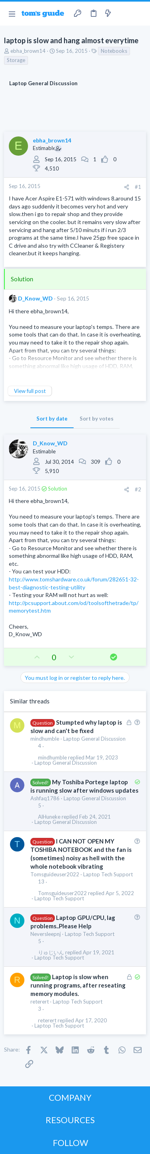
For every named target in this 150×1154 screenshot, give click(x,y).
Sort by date (52, 418)
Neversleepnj (45, 934)
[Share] (126, 187)
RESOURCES (70, 1120)
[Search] (139, 13)
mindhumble (44, 738)
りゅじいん (51, 952)
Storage (16, 60)
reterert (39, 1001)
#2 (138, 489)
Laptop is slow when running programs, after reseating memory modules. (78, 985)
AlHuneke (49, 816)
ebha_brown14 (28, 51)
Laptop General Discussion (94, 738)
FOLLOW (70, 1143)
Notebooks (114, 51)
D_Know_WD (35, 298)
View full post (30, 391)
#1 (138, 187)
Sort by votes (97, 418)
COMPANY (70, 1097)
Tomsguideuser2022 (54, 874)
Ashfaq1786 (45, 798)
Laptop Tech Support (108, 874)
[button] (12, 14)
